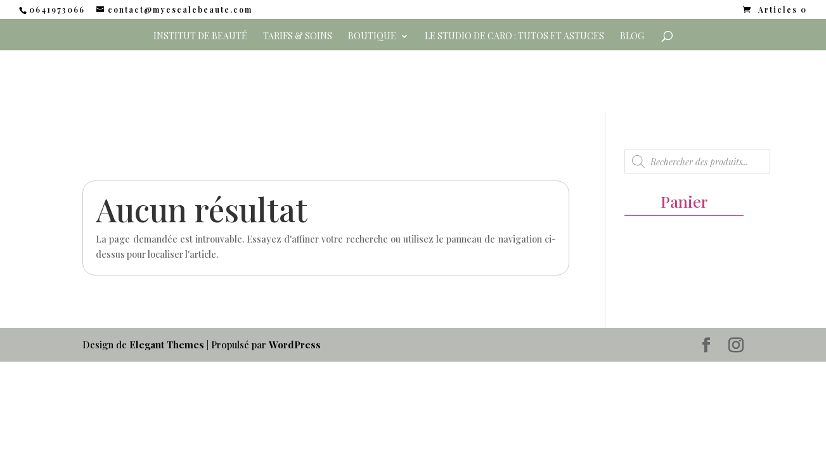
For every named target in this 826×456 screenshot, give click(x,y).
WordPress (295, 344)
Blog (632, 37)
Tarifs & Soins (297, 37)
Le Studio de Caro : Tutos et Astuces (514, 37)
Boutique (372, 37)
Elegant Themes (166, 344)
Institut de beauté (200, 37)
